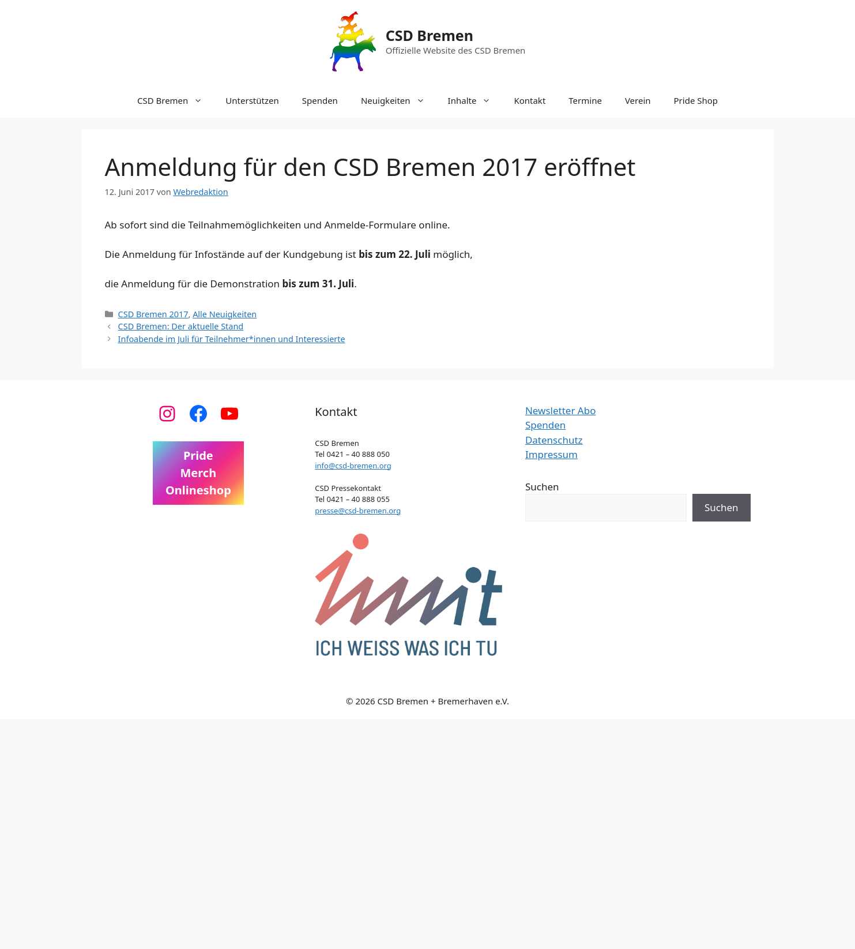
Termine (585, 100)
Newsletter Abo (560, 410)
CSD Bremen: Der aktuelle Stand (181, 326)
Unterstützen (251, 100)
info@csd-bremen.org (353, 465)
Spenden (320, 100)
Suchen (542, 486)
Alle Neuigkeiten (225, 314)
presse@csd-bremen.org (358, 510)
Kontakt (529, 100)
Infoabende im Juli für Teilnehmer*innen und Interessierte (231, 338)
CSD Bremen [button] (175, 100)
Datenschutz (554, 440)
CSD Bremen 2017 (153, 314)
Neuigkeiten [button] (398, 100)
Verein (638, 100)
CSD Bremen (429, 35)
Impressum (551, 454)
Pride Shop (696, 100)
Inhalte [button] (475, 100)
